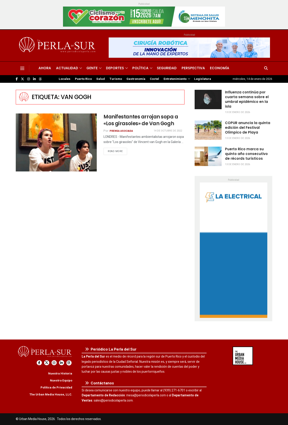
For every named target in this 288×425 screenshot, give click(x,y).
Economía (219, 68)
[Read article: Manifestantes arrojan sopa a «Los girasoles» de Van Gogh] (56, 142)
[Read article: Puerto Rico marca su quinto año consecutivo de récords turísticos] (208, 156)
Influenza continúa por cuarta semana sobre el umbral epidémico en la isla (247, 99)
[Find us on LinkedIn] (34, 79)
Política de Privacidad (56, 387)
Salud (100, 79)
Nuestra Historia (60, 373)
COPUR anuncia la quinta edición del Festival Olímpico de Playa (247, 127)
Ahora (44, 68)
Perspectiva (193, 68)
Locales (64, 79)
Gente (92, 68)
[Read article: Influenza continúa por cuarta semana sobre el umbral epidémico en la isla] (208, 99)
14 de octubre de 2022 (168, 131)
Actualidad (67, 68)
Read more (117, 151)
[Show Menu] (22, 68)
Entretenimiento (175, 79)
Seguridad (167, 68)
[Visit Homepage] (58, 45)
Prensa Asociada (121, 131)
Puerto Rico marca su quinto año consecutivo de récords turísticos (246, 154)
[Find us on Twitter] (22, 79)
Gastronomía (135, 79)
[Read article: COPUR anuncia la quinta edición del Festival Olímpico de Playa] (208, 130)
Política (140, 68)
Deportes (115, 68)
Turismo (115, 79)
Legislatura (202, 79)
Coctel (154, 79)
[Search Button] (266, 68)
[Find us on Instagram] (28, 79)
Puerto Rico (83, 79)
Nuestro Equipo (61, 380)
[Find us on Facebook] (17, 79)
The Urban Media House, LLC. (50, 394)
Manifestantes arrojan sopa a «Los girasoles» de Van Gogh (141, 120)
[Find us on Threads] (40, 79)
